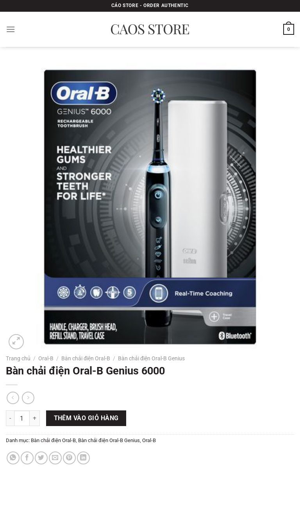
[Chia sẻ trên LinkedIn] (83, 457)
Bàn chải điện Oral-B (85, 358)
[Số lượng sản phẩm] (22, 418)
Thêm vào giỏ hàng (86, 418)
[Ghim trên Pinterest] (69, 457)
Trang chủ (18, 358)
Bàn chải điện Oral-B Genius (151, 358)
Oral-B (46, 358)
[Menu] (10, 29)
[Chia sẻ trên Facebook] (27, 457)
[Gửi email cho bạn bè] (55, 457)
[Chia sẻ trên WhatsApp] (13, 457)
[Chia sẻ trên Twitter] (41, 457)
